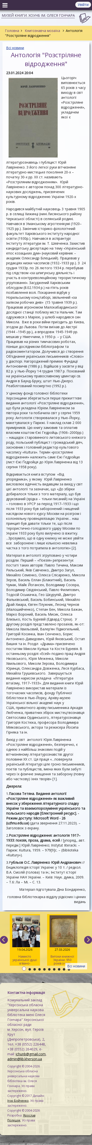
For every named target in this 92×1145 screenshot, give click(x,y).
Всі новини (15, 47)
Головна (12, 30)
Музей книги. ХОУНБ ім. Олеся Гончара (38, 15)
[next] (88, 940)
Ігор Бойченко (18, 1101)
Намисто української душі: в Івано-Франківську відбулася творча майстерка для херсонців (25, 940)
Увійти (83, 4)
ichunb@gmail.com (31, 1054)
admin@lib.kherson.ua (24, 1059)
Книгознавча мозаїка (42, 30)
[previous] (4, 940)
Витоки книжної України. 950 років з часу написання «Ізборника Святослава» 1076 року (62, 940)
